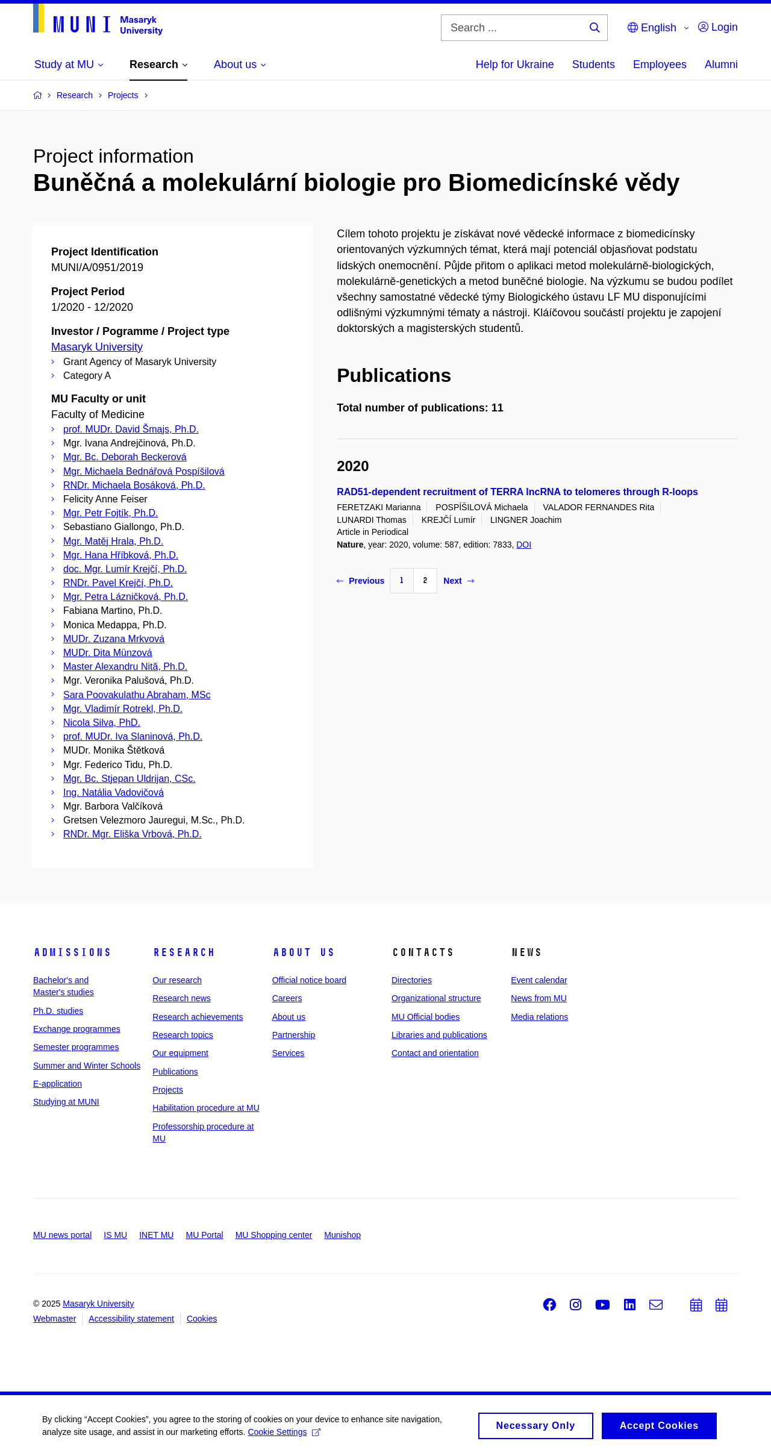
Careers (287, 998)
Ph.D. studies (58, 1011)
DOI (523, 544)
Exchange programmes (76, 1029)
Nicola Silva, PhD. (101, 722)
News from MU (539, 998)
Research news (181, 998)
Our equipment (180, 1053)
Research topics (182, 1035)
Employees (660, 64)
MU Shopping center (274, 1235)
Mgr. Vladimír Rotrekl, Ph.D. (123, 709)
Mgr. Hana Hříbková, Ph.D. (120, 555)
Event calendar (539, 980)
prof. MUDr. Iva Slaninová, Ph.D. (132, 736)
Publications (175, 1071)
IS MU (115, 1235)
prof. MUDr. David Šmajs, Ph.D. (131, 429)
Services (288, 1053)
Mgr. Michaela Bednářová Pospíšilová (144, 471)
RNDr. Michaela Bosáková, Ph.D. (134, 485)
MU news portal (62, 1235)
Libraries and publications (439, 1035)
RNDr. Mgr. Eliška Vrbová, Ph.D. (132, 834)
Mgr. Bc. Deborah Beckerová (125, 457)
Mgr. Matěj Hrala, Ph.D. (113, 541)
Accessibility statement (131, 1318)
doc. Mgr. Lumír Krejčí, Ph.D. (125, 569)
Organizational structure (436, 998)
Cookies (202, 1318)
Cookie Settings (284, 1435)
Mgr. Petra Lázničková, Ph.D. (125, 597)
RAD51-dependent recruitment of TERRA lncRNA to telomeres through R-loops (517, 492)
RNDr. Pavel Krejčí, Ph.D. (118, 583)
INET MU (156, 1235)
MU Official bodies (426, 1017)
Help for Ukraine (515, 64)
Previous (360, 581)
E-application (57, 1084)
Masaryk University (97, 347)
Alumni (721, 64)
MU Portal (204, 1235)
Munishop (342, 1235)
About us (303, 952)
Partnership (294, 1035)
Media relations (539, 1017)
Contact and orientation (435, 1053)
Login (718, 27)
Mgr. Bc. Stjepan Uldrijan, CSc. (129, 778)
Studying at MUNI (66, 1102)
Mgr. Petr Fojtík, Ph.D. (110, 513)
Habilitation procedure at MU (205, 1108)
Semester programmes (76, 1047)
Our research (177, 980)
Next (458, 581)
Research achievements (197, 1017)
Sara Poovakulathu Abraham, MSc (137, 695)
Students (593, 64)
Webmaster (54, 1318)
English (652, 28)
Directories (412, 980)
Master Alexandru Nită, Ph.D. (125, 666)
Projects (167, 1090)
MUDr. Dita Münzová (107, 653)
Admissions (72, 952)
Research (183, 952)
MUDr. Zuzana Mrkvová (113, 639)
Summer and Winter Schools (86, 1065)
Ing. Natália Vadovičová (113, 792)
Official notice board (309, 980)
